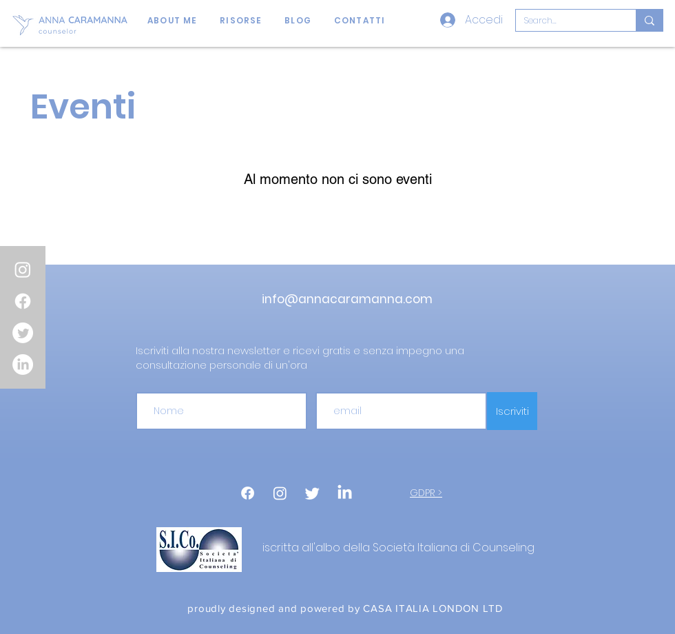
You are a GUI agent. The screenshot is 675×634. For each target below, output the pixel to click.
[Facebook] (22, 301)
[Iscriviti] (512, 411)
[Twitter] (22, 333)
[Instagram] (22, 269)
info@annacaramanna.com (347, 299)
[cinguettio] (312, 493)
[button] (241, 20)
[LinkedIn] (22, 364)
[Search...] (565, 21)
